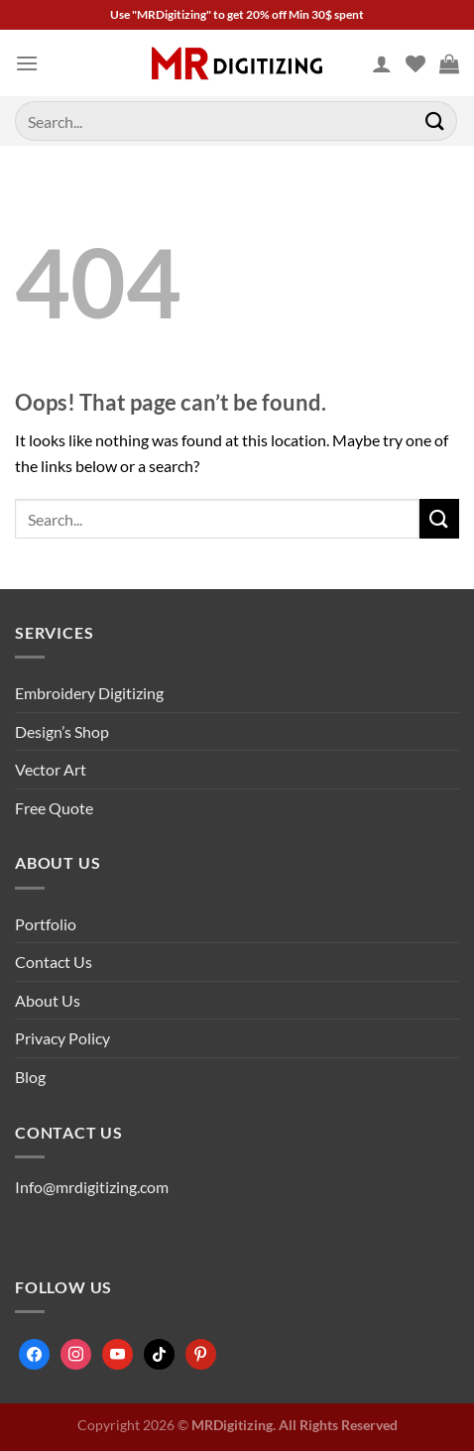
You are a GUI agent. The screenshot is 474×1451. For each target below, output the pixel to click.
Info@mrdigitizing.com (92, 1186)
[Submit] (435, 120)
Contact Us (53, 961)
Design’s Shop (62, 731)
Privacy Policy (62, 1037)
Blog (30, 1076)
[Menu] (27, 63)
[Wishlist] (415, 63)
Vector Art (50, 769)
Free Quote (54, 807)
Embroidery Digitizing (89, 692)
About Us (47, 1000)
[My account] (382, 63)
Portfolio (45, 923)
